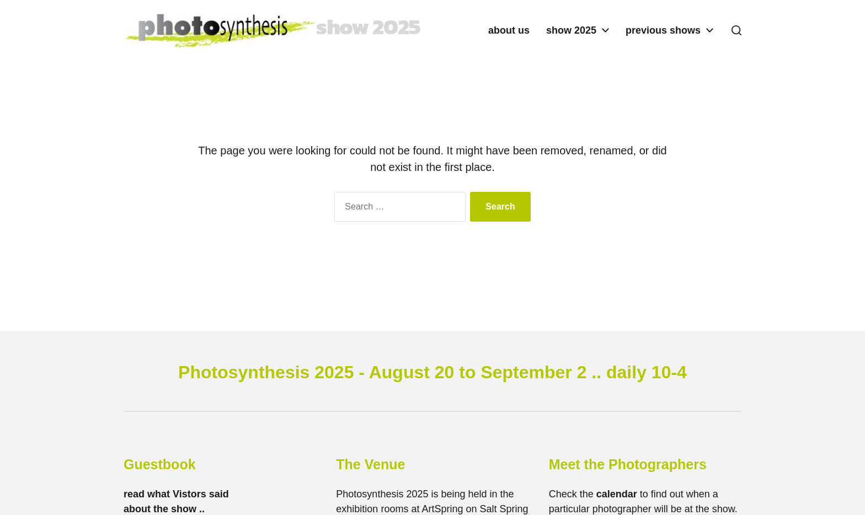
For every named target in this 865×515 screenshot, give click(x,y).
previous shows (663, 30)
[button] (736, 30)
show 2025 (571, 30)
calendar (616, 494)
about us (509, 30)
